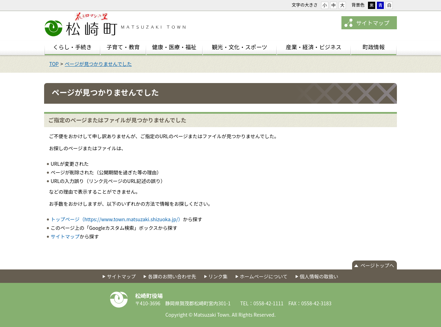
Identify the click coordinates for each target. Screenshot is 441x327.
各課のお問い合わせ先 (172, 276)
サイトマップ (372, 23)
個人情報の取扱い (319, 276)
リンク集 (218, 276)
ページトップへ (377, 265)
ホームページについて (264, 276)
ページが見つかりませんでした (98, 63)
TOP (54, 63)
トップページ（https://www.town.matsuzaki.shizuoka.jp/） (117, 219)
